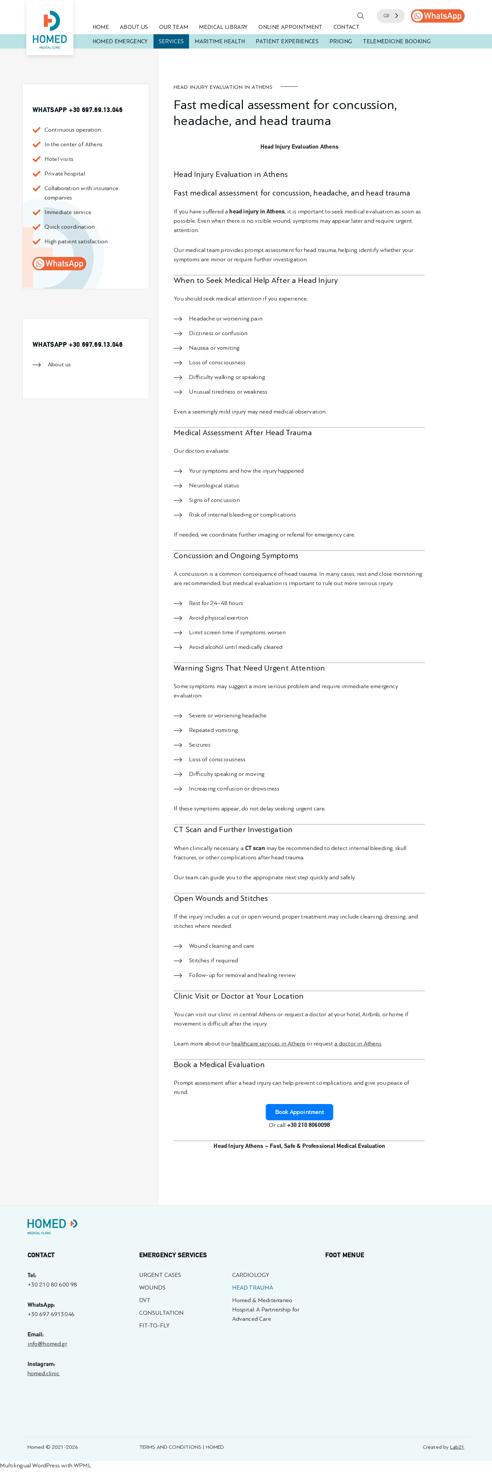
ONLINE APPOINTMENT (290, 27)
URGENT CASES (160, 1275)
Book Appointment (299, 1112)
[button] (361, 16)
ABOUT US (134, 27)
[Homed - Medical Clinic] (49, 27)
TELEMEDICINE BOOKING (397, 41)
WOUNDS (152, 1287)
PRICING (341, 41)
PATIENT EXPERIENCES (287, 41)
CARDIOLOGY (250, 1275)
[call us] (438, 16)
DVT (145, 1300)
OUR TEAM (173, 27)
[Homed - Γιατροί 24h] (52, 1228)
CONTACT (346, 27)
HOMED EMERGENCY (120, 41)
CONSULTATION (161, 1312)
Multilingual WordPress (30, 1465)
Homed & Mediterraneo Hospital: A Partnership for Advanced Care (266, 1309)
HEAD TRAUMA (252, 1287)
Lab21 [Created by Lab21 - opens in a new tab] (457, 1447)
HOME (101, 27)
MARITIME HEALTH (220, 41)
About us (59, 364)
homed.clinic (44, 1373)
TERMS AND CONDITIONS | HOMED (181, 1447)
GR (390, 16)
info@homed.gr (47, 1343)
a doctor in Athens (357, 1043)
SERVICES (171, 41)
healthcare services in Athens (268, 1043)
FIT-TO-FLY (154, 1325)
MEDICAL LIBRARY (223, 27)
